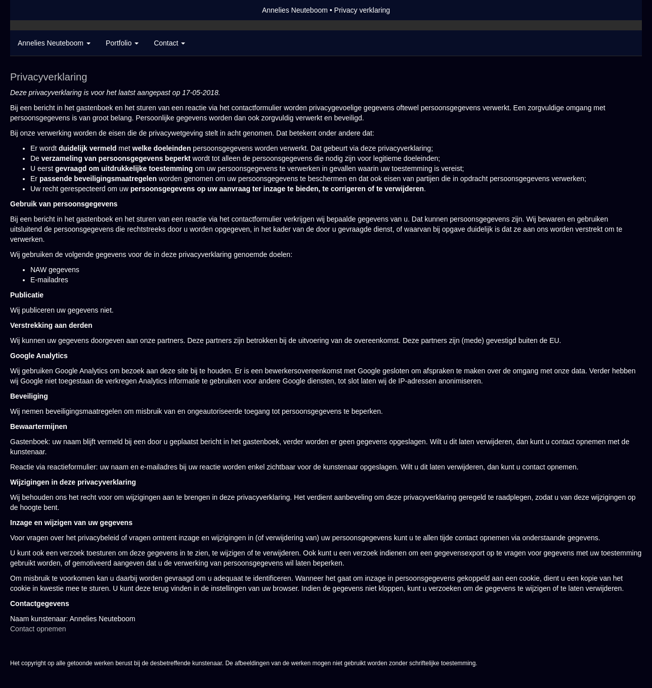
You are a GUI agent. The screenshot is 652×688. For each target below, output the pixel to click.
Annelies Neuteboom (295, 10)
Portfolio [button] (122, 43)
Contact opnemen (38, 629)
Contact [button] (169, 43)
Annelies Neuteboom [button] (54, 43)
